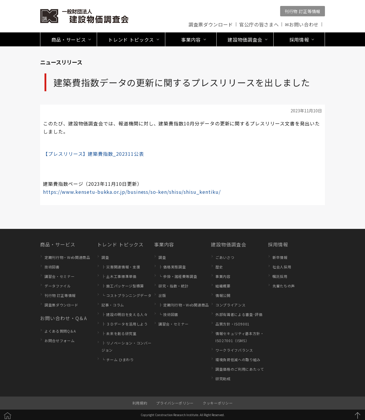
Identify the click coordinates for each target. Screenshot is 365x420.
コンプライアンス (230, 304)
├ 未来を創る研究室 (119, 333)
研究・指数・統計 (173, 285)
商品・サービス (57, 244)
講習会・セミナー (59, 276)
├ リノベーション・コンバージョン (126, 346)
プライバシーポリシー (175, 402)
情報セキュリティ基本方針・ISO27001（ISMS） (239, 337)
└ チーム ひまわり (117, 359)
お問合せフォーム (59, 340)
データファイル (58, 285)
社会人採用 (281, 266)
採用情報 (278, 244)
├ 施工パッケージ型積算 (122, 285)
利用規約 (139, 402)
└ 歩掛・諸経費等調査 (177, 276)
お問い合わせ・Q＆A (63, 318)
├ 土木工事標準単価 (119, 276)
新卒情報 (280, 257)
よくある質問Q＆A (60, 331)
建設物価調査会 (228, 244)
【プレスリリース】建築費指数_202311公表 (93, 153)
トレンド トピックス (120, 244)
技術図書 (52, 266)
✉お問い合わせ (302, 24)
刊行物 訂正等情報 (302, 11)
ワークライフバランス (234, 350)
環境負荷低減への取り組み (238, 359)
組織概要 (223, 285)
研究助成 (223, 378)
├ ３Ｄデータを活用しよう (124, 323)
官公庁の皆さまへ (259, 24)
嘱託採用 (280, 276)
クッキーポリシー (218, 402)
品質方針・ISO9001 (232, 323)
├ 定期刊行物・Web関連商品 (183, 304)
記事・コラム (112, 304)
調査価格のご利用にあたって (239, 369)
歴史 (219, 266)
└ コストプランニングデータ (126, 295)
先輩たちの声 (283, 285)
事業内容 (164, 244)
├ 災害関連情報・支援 (120, 266)
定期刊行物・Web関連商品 (67, 257)
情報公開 (223, 295)
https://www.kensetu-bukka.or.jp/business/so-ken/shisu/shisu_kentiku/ (131, 191)
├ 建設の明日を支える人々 (124, 314)
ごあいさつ (224, 257)
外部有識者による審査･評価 (239, 314)
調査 (105, 257)
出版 (162, 295)
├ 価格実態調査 (172, 266)
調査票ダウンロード (210, 24)
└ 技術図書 (168, 314)
